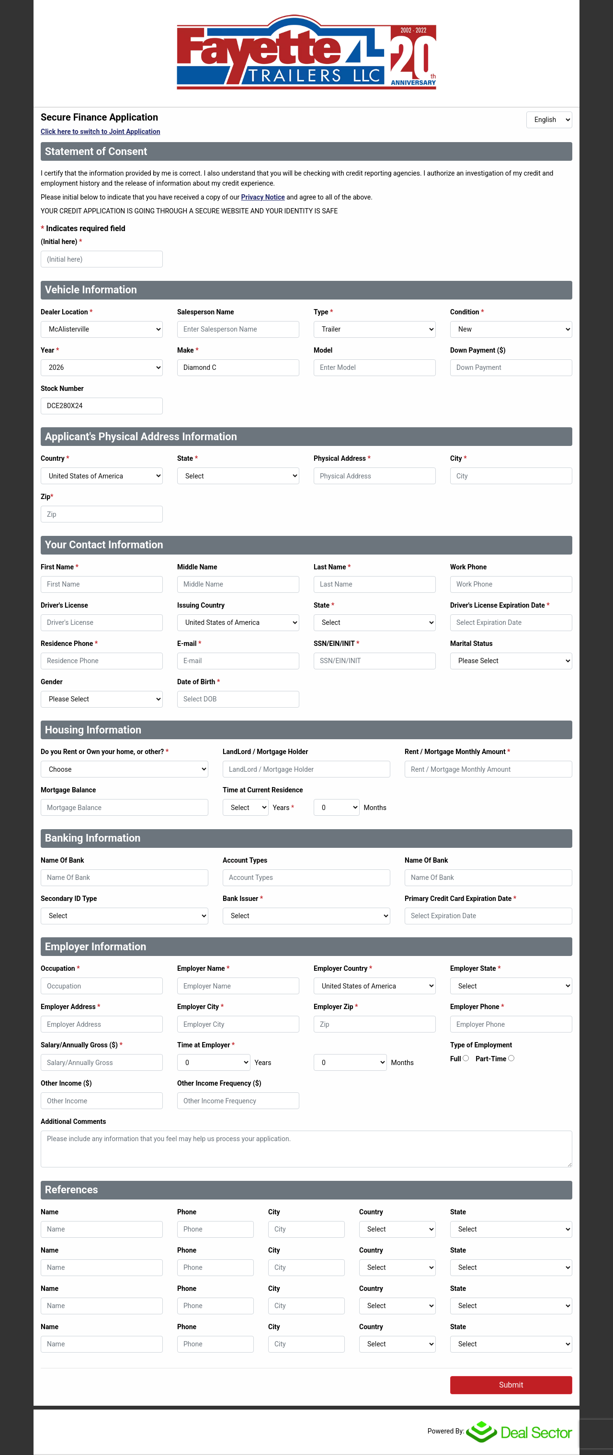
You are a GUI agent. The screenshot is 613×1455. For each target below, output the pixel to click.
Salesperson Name (205, 312)
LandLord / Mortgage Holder (265, 751)
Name (49, 1212)
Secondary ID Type (69, 898)
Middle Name (197, 567)
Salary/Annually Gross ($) (82, 1045)
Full (455, 1059)
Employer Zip (336, 1007)
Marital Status (471, 643)
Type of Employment (481, 1045)
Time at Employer (206, 1045)
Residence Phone (69, 643)
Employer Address (70, 1007)
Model (323, 350)
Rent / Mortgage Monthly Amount (457, 751)
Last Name (332, 567)
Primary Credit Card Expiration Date (460, 898)
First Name (60, 567)
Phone (186, 1212)
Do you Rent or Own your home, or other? (105, 751)
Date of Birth (198, 682)
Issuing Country (201, 605)
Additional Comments (73, 1121)
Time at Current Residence (263, 790)
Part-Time (491, 1059)
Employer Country (343, 968)
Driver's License (64, 605)
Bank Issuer (243, 898)
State (187, 458)
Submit (511, 1384)
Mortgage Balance (68, 790)
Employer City (200, 1007)
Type (323, 312)
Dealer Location (66, 312)
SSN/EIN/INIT (336, 643)
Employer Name (203, 968)
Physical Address (342, 458)
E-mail (189, 643)
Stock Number (62, 388)
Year (50, 350)
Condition (467, 312)
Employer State (475, 968)
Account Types (245, 860)
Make (188, 350)
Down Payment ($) (478, 350)
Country (55, 458)
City (458, 458)
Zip (47, 496)
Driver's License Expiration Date (500, 605)
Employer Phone (477, 1007)
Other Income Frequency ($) (219, 1083)
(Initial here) (61, 241)
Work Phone (468, 567)
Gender (52, 682)
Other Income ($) (66, 1083)
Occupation (60, 968)
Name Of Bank (62, 860)
